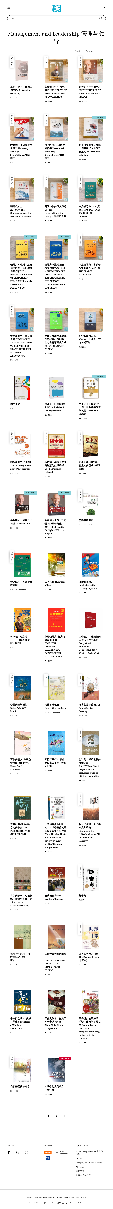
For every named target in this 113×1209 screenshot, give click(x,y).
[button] (9, 8)
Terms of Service (36, 1203)
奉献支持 (80, 1171)
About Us (80, 1167)
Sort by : (79, 51)
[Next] (64, 1116)
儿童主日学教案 (83, 1175)
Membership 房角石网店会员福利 (89, 1153)
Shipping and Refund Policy (89, 1163)
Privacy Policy (51, 1203)
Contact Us (81, 1158)
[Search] (101, 18)
